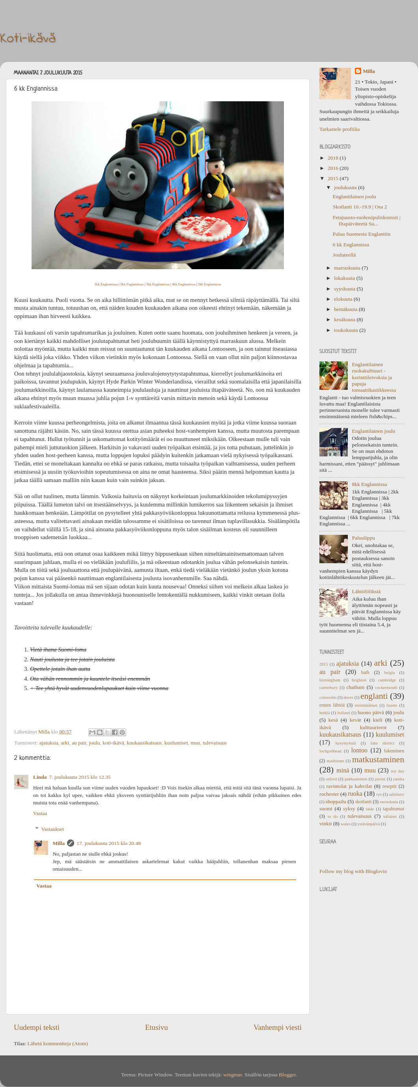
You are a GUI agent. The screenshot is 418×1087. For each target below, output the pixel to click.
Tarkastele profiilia (339, 129)
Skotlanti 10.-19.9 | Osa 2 (360, 207)
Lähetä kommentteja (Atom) (57, 1043)
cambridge (387, 680)
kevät (355, 720)
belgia (389, 672)
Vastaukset (52, 829)
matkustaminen (378, 759)
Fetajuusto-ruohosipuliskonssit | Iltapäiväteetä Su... (367, 220)
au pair (79, 743)
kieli (378, 720)
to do (333, 816)
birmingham (329, 680)
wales (346, 823)
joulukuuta (346, 187)
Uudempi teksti (37, 1027)
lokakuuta (345, 278)
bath (365, 672)
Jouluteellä (344, 255)
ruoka (355, 793)
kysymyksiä (346, 743)
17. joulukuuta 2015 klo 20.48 (109, 843)
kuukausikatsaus (144, 743)
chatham (356, 687)
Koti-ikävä (28, 38)
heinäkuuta (346, 309)
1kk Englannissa (106, 284)
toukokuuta (346, 330)
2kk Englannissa (132, 284)
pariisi (380, 778)
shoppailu (335, 801)
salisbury (396, 794)
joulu (94, 743)
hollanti (343, 712)
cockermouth (386, 687)
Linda (40, 777)
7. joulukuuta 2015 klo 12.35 (80, 777)
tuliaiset (390, 816)
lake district (382, 743)
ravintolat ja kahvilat (349, 786)
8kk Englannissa (369, 484)
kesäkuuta (345, 319)
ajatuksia (48, 743)
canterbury (328, 687)
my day (397, 771)
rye (379, 794)
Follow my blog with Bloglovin (353, 871)
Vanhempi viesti (278, 1027)
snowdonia (389, 801)
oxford (331, 778)
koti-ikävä (113, 743)
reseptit (390, 786)
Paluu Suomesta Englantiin (361, 234)
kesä (333, 720)
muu (195, 743)
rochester (329, 794)
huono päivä (371, 712)
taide (370, 808)
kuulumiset (176, 743)
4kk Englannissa (183, 284)
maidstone (335, 760)
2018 (334, 158)
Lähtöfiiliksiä (366, 591)
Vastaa (40, 813)
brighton (359, 680)
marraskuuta (348, 268)
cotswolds (327, 697)
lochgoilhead (330, 750)
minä (342, 770)
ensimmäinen (366, 705)
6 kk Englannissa (351, 245)
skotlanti (363, 801)
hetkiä (324, 712)
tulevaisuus (215, 743)
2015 (334, 178)
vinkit (325, 823)
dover (348, 697)
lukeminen (394, 751)
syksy (349, 809)
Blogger (287, 1075)
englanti (374, 696)
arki (65, 743)
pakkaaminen (356, 778)
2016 (334, 168)
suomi (325, 809)
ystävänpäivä (369, 823)
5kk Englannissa (209, 284)
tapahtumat (393, 809)
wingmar (232, 1075)
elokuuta (344, 299)
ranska (398, 778)
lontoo (359, 750)
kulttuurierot (373, 727)
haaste (391, 705)
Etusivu (156, 1027)
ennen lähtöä (332, 705)
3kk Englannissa (157, 284)
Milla (59, 843)
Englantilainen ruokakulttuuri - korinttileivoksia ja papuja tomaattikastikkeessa (374, 377)
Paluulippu (363, 538)
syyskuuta (345, 289)
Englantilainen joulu (354, 196)
